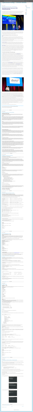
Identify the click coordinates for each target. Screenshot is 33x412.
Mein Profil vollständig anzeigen (26, 14)
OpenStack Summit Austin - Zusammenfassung (8, 112)
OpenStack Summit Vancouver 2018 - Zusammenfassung (9, 6)
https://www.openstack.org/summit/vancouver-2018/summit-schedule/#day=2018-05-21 (10, 106)
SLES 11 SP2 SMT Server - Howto (6, 233)
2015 (26, 9)
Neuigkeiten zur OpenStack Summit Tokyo (7, 155)
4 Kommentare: (8, 281)
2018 (26, 6)
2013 (26, 10)
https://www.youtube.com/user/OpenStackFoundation (7, 107)
